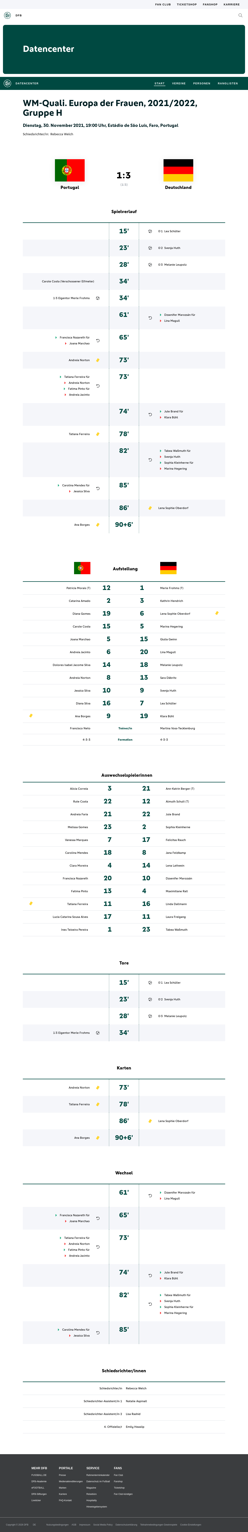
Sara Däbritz (168, 677)
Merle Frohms (80, 298)
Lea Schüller (172, 231)
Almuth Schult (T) (177, 801)
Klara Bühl (171, 417)
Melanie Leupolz (175, 264)
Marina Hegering (175, 468)
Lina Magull (172, 320)
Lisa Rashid (133, 1414)
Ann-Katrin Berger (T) (180, 788)
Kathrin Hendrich (171, 600)
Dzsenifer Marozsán (177, 314)
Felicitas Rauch (176, 840)
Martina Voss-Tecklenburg (177, 728)
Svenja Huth (172, 248)
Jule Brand (171, 411)
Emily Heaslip (135, 1426)
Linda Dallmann (176, 904)
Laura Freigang (176, 916)
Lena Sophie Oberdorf (173, 508)
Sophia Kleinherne (176, 462)
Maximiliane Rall (177, 891)
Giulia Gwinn (168, 639)
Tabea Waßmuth (175, 450)
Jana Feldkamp (176, 852)
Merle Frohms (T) (171, 588)
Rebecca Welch (61, 134)
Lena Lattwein (175, 865)
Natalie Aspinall (136, 1401)
